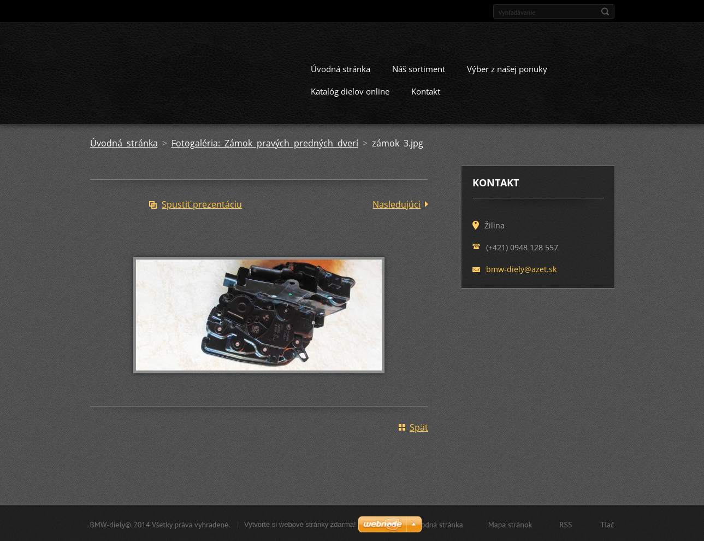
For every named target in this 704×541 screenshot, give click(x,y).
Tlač (607, 523)
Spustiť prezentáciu (202, 203)
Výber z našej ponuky (507, 67)
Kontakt (425, 90)
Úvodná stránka (340, 67)
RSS (565, 523)
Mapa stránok (510, 523)
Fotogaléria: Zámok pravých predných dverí (264, 142)
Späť (419, 426)
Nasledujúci (396, 203)
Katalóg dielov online (350, 90)
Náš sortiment (418, 67)
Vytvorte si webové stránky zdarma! (300, 523)
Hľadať (605, 11)
